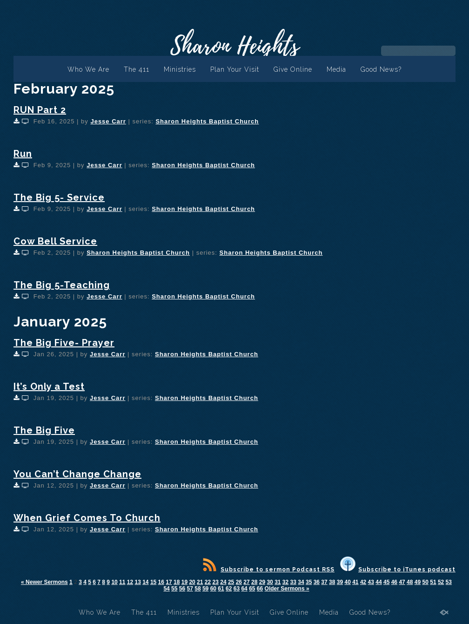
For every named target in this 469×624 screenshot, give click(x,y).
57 (190, 588)
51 (433, 582)
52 (441, 582)
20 (192, 582)
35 (309, 582)
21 (200, 582)
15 (153, 582)
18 (177, 582)
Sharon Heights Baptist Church (207, 121)
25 (231, 582)
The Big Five (44, 430)
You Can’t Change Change (77, 474)
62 (229, 588)
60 (213, 588)
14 (145, 582)
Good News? (381, 69)
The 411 (136, 69)
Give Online (293, 69)
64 (244, 588)
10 (114, 582)
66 (260, 588)
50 (425, 582)
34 (301, 582)
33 (293, 582)
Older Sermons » (287, 588)
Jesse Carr (108, 121)
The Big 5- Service (59, 197)
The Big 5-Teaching (61, 285)
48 (410, 582)
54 (166, 588)
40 (347, 582)
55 (174, 588)
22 (208, 582)
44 (378, 582)
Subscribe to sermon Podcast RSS (269, 569)
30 (270, 582)
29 (262, 582)
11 (122, 582)
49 (418, 582)
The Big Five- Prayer (63, 342)
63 (237, 588)
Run (22, 153)
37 (324, 582)
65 (252, 588)
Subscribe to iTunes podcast (398, 569)
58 (197, 588)
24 (223, 582)
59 (205, 588)
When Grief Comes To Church (87, 517)
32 (285, 582)
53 (449, 582)
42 (363, 582)
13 (137, 582)
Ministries (180, 69)
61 (221, 588)
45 (386, 582)
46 (394, 582)
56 (182, 588)
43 (371, 582)
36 (317, 582)
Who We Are (88, 69)
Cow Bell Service (55, 241)
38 (332, 582)
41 (355, 582)
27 (246, 582)
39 (340, 582)
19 (184, 582)
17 (169, 582)
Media (336, 69)
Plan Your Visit (234, 69)
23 (216, 582)
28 (254, 582)
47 (402, 582)
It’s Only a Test (49, 386)
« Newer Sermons (44, 582)
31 (278, 582)
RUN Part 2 (39, 109)
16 (161, 582)
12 (130, 582)
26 (239, 582)
